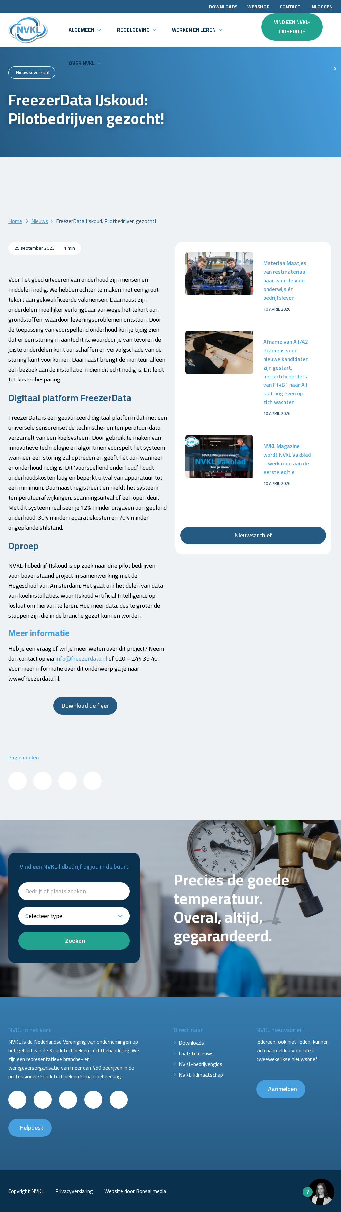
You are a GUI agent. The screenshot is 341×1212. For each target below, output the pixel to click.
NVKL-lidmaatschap (201, 1075)
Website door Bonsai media (135, 1191)
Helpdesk (31, 1127)
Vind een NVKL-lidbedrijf (292, 26)
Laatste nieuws (196, 1053)
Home (15, 221)
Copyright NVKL (26, 1191)
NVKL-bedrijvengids (200, 1064)
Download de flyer (85, 705)
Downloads (223, 6)
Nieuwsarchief (253, 535)
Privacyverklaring (74, 1191)
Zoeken (75, 940)
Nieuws (39, 221)
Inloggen (321, 6)
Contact (290, 6)
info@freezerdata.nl (81, 658)
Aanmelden (282, 1088)
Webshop (258, 6)
